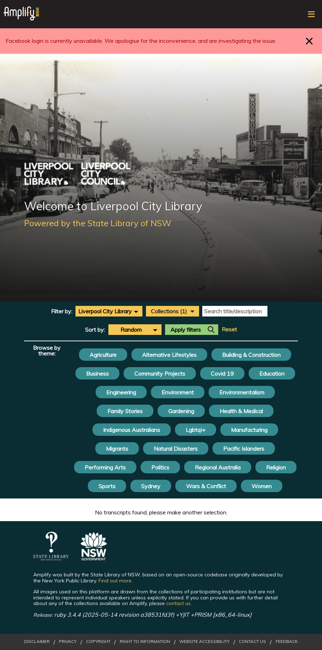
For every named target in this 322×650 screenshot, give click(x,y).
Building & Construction (251, 354)
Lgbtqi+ (195, 429)
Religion (276, 467)
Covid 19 (222, 373)
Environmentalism (241, 392)
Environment (178, 392)
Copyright (98, 641)
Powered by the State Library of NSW (97, 223)
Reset (229, 329)
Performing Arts (105, 467)
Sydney (150, 486)
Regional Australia (218, 467)
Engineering (121, 392)
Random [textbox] (131, 329)
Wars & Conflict (206, 486)
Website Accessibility (204, 641)
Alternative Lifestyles (169, 354)
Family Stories (125, 411)
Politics (160, 467)
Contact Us (252, 641)
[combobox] (108, 311)
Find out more (114, 580)
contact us (178, 603)
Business (97, 373)
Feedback (287, 641)
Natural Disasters (176, 448)
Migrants (117, 448)
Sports (106, 486)
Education (271, 373)
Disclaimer (37, 641)
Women (262, 486)
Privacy (68, 641)
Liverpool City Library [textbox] (105, 311)
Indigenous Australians (131, 429)
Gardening (181, 411)
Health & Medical (241, 411)
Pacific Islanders (243, 448)
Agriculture (103, 354)
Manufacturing (249, 429)
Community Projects (159, 373)
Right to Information (145, 641)
